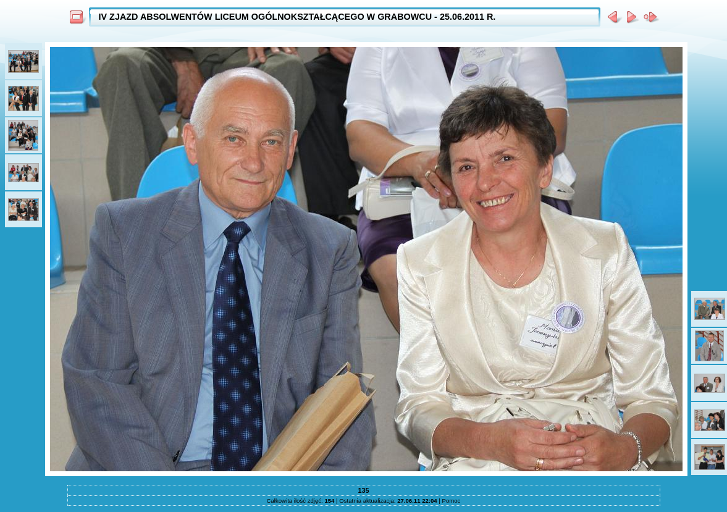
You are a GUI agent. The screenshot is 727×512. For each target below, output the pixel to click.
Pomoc (451, 500)
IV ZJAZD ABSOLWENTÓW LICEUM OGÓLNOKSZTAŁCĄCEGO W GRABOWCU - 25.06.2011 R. (297, 17)
